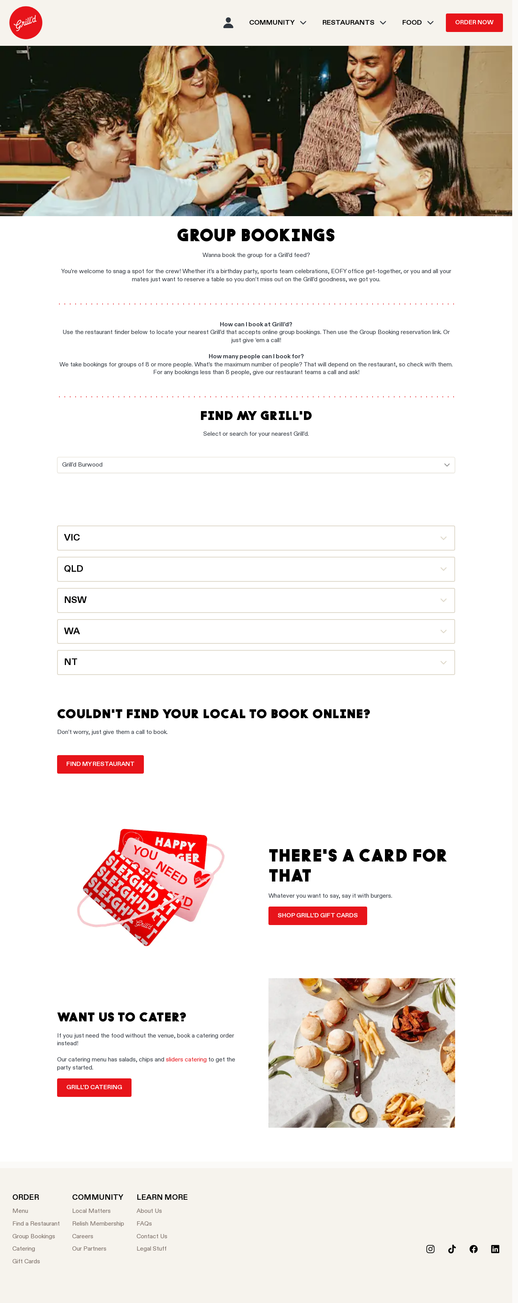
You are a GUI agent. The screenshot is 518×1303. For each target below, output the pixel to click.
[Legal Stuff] (162, 1249)
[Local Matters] (98, 1211)
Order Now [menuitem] (474, 23)
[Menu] (36, 1211)
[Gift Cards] (36, 1262)
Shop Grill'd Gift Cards (318, 916)
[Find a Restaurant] (36, 1224)
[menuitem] (25, 22)
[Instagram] (430, 1249)
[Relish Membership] (98, 1224)
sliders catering (186, 1060)
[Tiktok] (452, 1249)
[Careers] (98, 1237)
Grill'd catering (94, 1088)
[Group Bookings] (36, 1237)
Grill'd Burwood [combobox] (82, 465)
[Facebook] (473, 1249)
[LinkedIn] (495, 1249)
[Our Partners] (98, 1249)
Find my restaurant (100, 764)
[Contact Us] (162, 1237)
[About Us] (162, 1211)
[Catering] (36, 1249)
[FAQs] (162, 1224)
